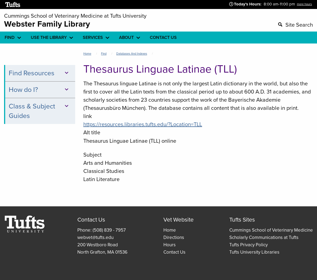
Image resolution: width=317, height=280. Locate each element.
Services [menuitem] (93, 37)
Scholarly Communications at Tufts (263, 237)
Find (103, 53)
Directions (173, 237)
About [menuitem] (126, 37)
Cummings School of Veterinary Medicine (271, 230)
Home (87, 53)
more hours (304, 4)
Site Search (299, 25)
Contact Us (174, 252)
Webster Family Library (47, 24)
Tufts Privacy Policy (248, 244)
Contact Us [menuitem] (163, 37)
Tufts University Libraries (254, 252)
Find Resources (39, 73)
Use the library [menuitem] (49, 37)
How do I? (39, 90)
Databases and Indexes (131, 53)
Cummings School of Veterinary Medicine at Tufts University (75, 16)
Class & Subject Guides (39, 111)
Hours (169, 244)
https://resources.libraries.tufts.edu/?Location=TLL (142, 124)
